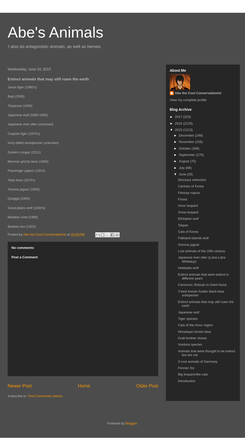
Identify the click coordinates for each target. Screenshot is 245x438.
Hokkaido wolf (188, 268)
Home (84, 385)
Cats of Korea (188, 232)
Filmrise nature (189, 193)
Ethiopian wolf (188, 219)
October (185, 148)
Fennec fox (186, 368)
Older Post (147, 385)
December (187, 135)
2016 (179, 123)
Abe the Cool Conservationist (198, 93)
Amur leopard (188, 206)
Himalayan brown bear (194, 332)
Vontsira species (190, 344)
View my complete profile (188, 100)
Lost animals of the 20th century (201, 251)
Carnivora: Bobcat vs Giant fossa (202, 285)
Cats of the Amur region (195, 325)
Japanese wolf (188, 312)
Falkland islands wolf (193, 238)
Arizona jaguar (188, 245)
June (183, 174)
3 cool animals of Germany (197, 361)
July (182, 168)
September (187, 155)
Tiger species (188, 319)
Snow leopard (188, 212)
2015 (179, 130)
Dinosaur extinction (192, 180)
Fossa (182, 199)
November (187, 142)
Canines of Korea (190, 186)
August (184, 161)
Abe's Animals (55, 32)
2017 (179, 117)
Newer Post (20, 385)
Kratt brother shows (192, 338)
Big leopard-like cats (193, 374)
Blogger (131, 423)
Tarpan (183, 225)
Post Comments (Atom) (45, 396)
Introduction (186, 381)
